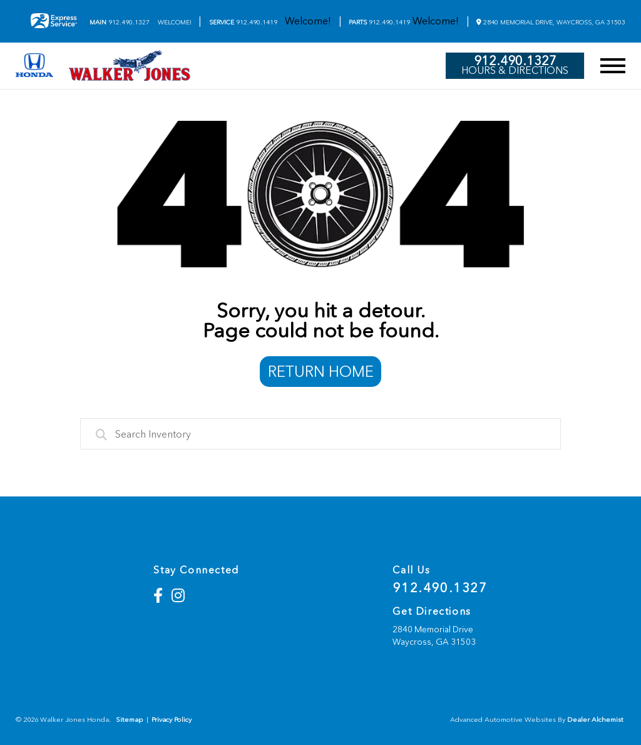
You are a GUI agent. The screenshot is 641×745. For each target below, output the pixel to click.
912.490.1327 (120, 22)
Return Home (321, 371)
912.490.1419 (243, 22)
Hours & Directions (514, 71)
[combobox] (320, 434)
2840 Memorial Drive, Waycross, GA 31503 (550, 22)
